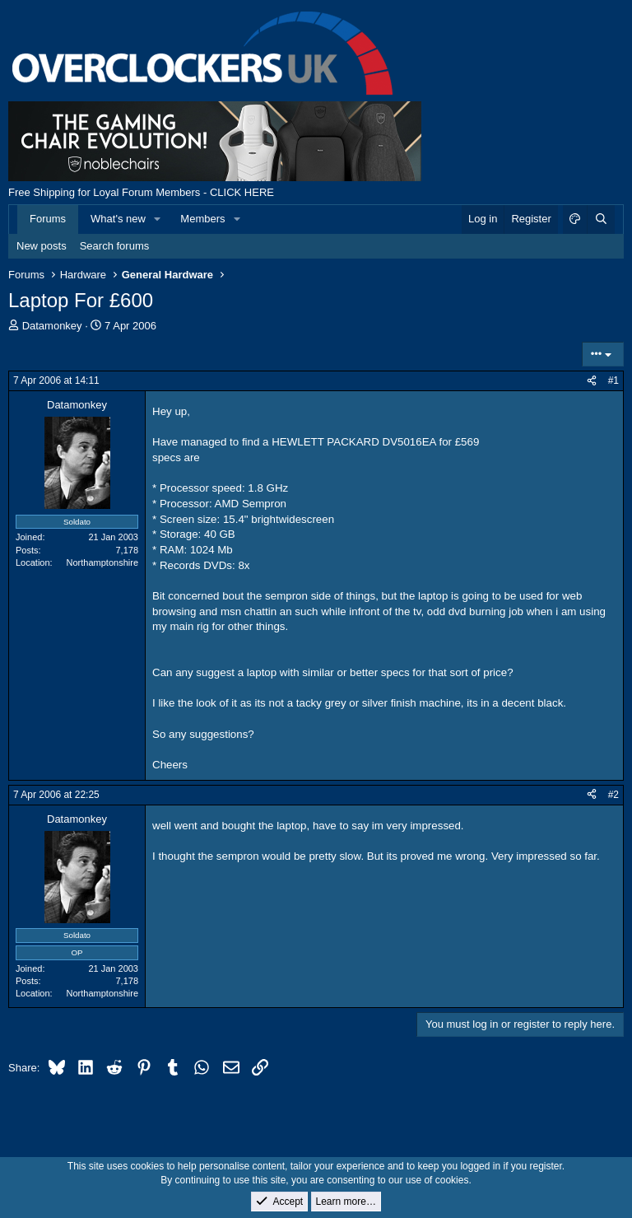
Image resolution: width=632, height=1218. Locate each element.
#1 (613, 380)
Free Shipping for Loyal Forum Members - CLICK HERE (141, 192)
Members (202, 218)
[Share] (591, 380)
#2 (613, 794)
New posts (41, 246)
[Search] (601, 219)
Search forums (115, 246)
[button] (158, 219)
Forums (48, 218)
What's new (118, 218)
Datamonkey (52, 326)
